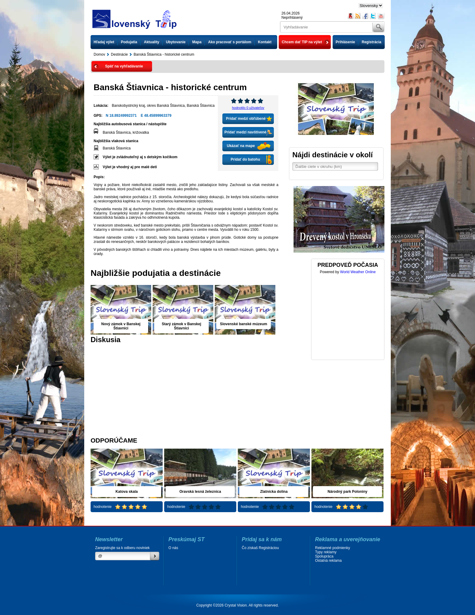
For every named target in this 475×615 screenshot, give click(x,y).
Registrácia (371, 42)
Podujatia (129, 42)
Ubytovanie (176, 42)
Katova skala (126, 491)
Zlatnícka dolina (274, 491)
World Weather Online (358, 272)
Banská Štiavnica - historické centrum (164, 54)
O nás (173, 548)
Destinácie (119, 54)
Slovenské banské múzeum (243, 324)
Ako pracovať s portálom (229, 42)
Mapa (196, 42)
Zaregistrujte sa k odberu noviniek (122, 548)
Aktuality (151, 42)
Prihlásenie (345, 42)
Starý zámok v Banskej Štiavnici (181, 326)
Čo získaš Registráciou (260, 548)
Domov (99, 54)
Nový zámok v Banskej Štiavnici (120, 326)
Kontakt (265, 42)
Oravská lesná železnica (200, 491)
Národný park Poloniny (347, 491)
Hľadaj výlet (104, 42)
